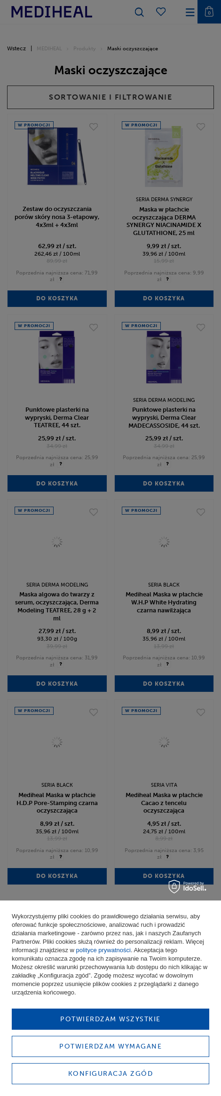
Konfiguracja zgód (110, 1074)
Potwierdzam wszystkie (110, 1019)
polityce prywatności (103, 950)
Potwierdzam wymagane (110, 1046)
